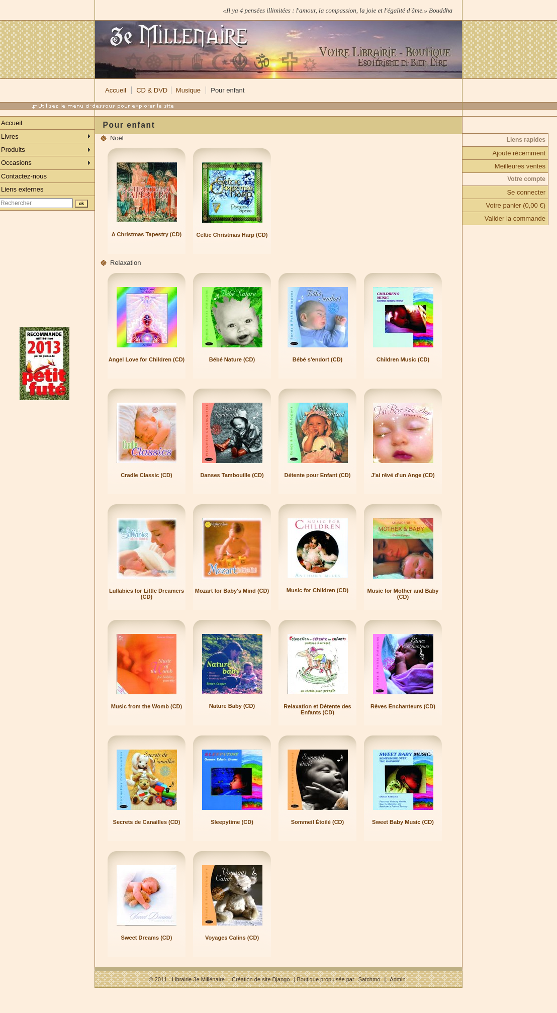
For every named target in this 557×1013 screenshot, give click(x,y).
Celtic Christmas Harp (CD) (232, 235)
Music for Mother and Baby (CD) (403, 594)
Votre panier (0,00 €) (515, 205)
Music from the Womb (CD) (146, 706)
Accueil (115, 90)
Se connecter (526, 192)
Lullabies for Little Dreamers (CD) (146, 594)
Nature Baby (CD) (232, 706)
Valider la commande (515, 218)
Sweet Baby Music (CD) (403, 822)
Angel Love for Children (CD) (147, 359)
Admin (397, 979)
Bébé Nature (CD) (232, 359)
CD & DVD (151, 90)
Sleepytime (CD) (232, 822)
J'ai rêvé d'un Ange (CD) (402, 475)
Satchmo (369, 979)
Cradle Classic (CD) (146, 475)
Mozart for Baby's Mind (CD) (232, 591)
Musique (188, 90)
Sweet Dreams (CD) (146, 938)
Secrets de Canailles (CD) (146, 822)
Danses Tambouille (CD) (231, 475)
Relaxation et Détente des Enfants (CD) (317, 709)
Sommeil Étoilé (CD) (317, 822)
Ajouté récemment (519, 153)
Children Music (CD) (403, 359)
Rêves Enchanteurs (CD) (402, 706)
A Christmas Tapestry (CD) (146, 234)
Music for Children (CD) (317, 590)
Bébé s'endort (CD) (318, 359)
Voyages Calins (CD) (232, 938)
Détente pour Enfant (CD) (318, 475)
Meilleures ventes (520, 166)
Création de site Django (261, 979)
